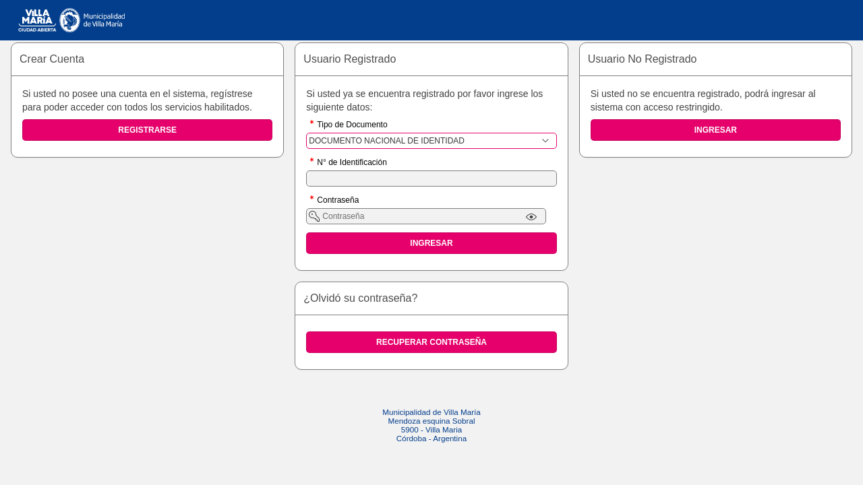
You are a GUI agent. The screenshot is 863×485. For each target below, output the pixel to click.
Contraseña (338, 201)
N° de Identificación (352, 163)
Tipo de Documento (352, 126)
